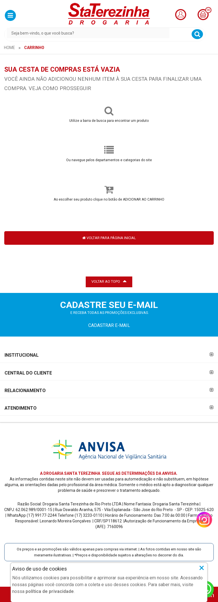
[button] (10, 15)
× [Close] (201, 567)
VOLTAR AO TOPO (109, 281)
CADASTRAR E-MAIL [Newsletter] (109, 325)
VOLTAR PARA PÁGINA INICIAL (109, 238)
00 (208, 10)
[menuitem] (9, 48)
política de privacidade (50, 591)
